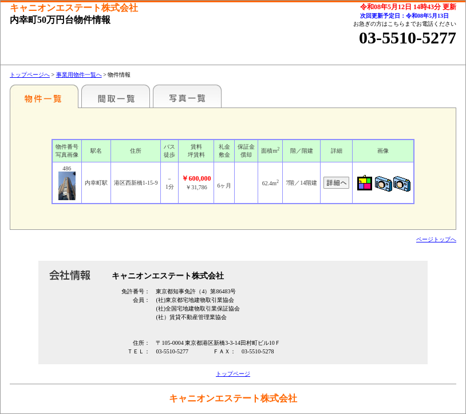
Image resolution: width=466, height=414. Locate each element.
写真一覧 (187, 96)
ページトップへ (436, 239)
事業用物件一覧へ (79, 74)
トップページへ (30, 74)
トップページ (233, 374)
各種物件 (44, 96)
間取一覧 (115, 96)
